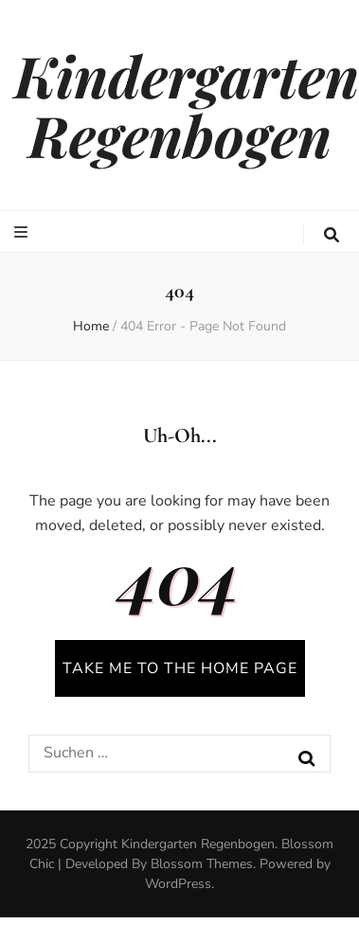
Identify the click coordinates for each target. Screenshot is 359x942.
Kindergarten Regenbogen (186, 104)
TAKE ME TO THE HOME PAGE (180, 668)
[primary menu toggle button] (23, 232)
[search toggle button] (331, 235)
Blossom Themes (202, 864)
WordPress (178, 884)
